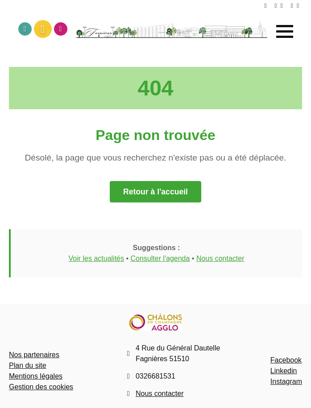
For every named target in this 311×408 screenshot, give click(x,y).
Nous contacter (220, 258)
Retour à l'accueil (155, 191)
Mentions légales (35, 376)
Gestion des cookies (41, 387)
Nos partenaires (34, 355)
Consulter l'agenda (160, 258)
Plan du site (27, 365)
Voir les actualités (96, 258)
